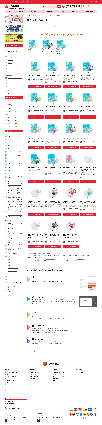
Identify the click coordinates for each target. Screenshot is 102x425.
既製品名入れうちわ (10, 99)
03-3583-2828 (43, 420)
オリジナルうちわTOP (37, 17)
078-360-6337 (11, 422)
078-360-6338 (11, 420)
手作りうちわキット (43, 254)
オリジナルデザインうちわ (12, 46)
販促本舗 (29, 17)
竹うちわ (71, 262)
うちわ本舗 (30, 254)
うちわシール (36, 256)
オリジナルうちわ (50, 260)
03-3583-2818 (43, 422)
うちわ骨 (29, 256)
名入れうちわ (80, 260)
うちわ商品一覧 (48, 17)
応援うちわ (36, 262)
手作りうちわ (9, 132)
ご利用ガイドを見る (34, 352)
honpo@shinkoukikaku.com (15, 424)
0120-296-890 (73, 6)
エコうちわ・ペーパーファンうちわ (56, 262)
